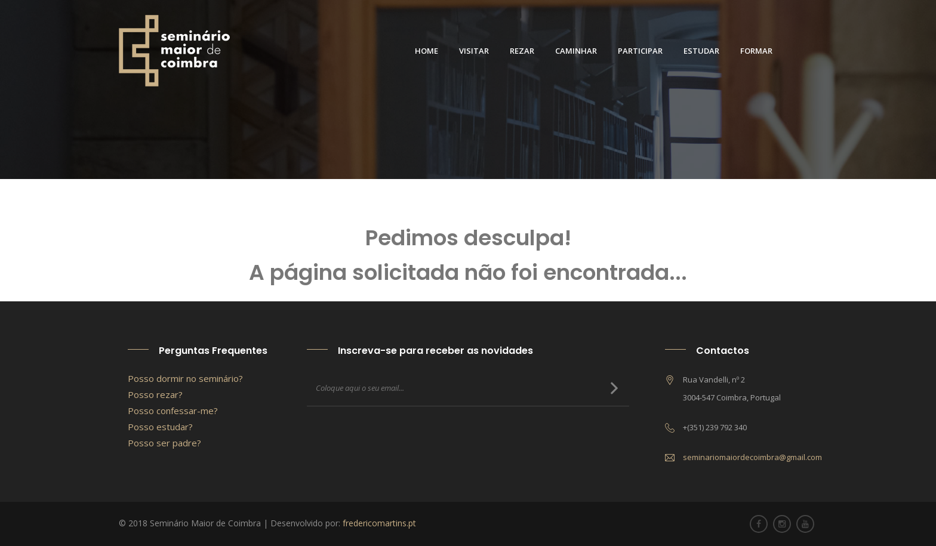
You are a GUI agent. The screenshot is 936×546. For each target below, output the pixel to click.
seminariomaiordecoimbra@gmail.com (752, 457)
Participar (640, 50)
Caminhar (576, 50)
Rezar (522, 50)
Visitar (474, 50)
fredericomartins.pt (379, 523)
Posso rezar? (155, 394)
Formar (756, 50)
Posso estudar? (160, 427)
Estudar (701, 50)
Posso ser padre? (164, 443)
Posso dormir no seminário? (185, 378)
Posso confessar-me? (173, 411)
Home (426, 50)
